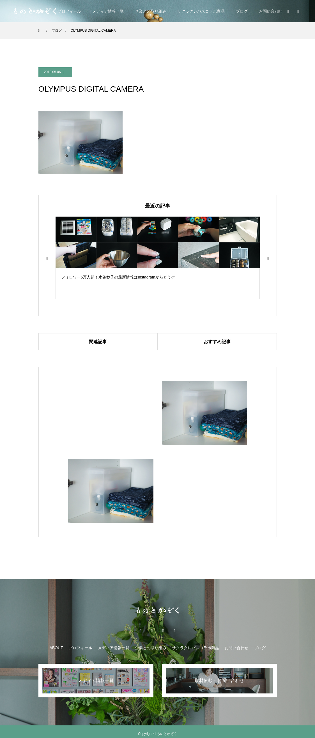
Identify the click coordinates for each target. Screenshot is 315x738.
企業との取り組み (150, 11)
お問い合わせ (236, 648)
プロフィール (69, 11)
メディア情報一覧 (108, 11)
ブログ (242, 11)
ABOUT (56, 648)
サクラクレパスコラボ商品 (201, 11)
